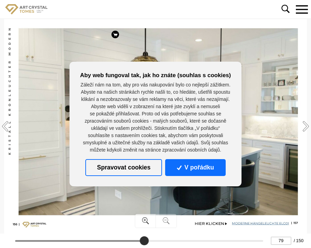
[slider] (144, 240)
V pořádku (195, 167)
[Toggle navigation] (301, 9)
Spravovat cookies (123, 167)
